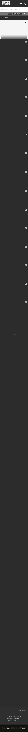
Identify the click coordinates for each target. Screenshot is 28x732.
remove (23, 728)
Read (8, 728)
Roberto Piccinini (9, 3)
